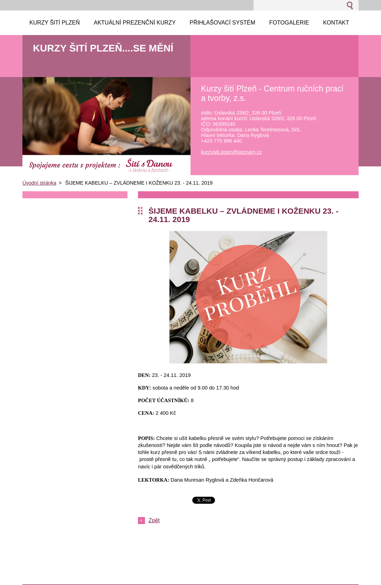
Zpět (154, 520)
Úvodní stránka (39, 183)
